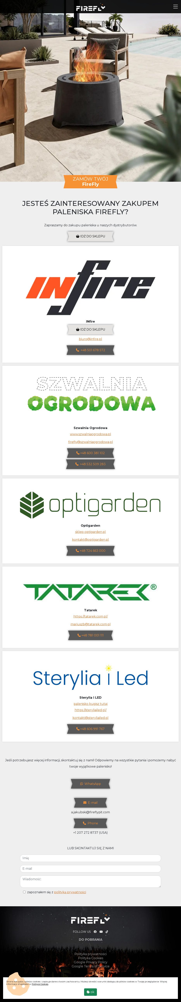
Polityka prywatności (90, 954)
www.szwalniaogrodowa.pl (90, 434)
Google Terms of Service (90, 966)
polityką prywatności (70, 892)
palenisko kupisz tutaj (91, 704)
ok (90, 992)
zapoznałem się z (56, 892)
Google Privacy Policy (90, 962)
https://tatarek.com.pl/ (90, 616)
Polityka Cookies (90, 958)
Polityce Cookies (40, 984)
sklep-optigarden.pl (90, 532)
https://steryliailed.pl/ (91, 710)
